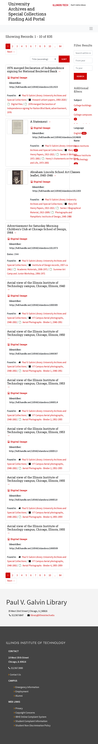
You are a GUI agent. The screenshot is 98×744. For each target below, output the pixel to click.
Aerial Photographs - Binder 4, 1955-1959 (42, 516)
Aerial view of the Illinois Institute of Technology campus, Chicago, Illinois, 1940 (36, 284)
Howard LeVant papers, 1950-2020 (49, 99)
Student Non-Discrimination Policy (32, 725)
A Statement (39, 121)
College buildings (82, 105)
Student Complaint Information (31, 721)
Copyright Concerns (25, 712)
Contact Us (15, 674)
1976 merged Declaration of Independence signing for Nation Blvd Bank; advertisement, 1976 (37, 108)
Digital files (17, 104)
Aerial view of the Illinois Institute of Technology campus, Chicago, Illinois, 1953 (36, 381)
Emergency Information (27, 687)
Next (11, 51)
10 (50, 46)
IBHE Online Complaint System (30, 716)
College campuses (83, 114)
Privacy (19, 708)
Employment (21, 691)
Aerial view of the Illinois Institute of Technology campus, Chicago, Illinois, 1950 (36, 333)
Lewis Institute (81, 145)
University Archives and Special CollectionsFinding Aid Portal (27, 11)
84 (60, 46)
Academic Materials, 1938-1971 (32, 269)
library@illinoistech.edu (42, 615)
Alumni (19, 695)
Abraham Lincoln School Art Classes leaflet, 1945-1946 (55, 173)
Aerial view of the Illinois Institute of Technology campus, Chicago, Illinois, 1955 (36, 478)
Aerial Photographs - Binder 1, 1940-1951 (42, 322)
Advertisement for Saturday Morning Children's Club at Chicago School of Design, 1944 (37, 229)
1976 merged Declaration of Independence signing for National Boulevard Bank (35, 69)
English (77, 133)
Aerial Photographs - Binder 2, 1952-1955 (42, 419)
